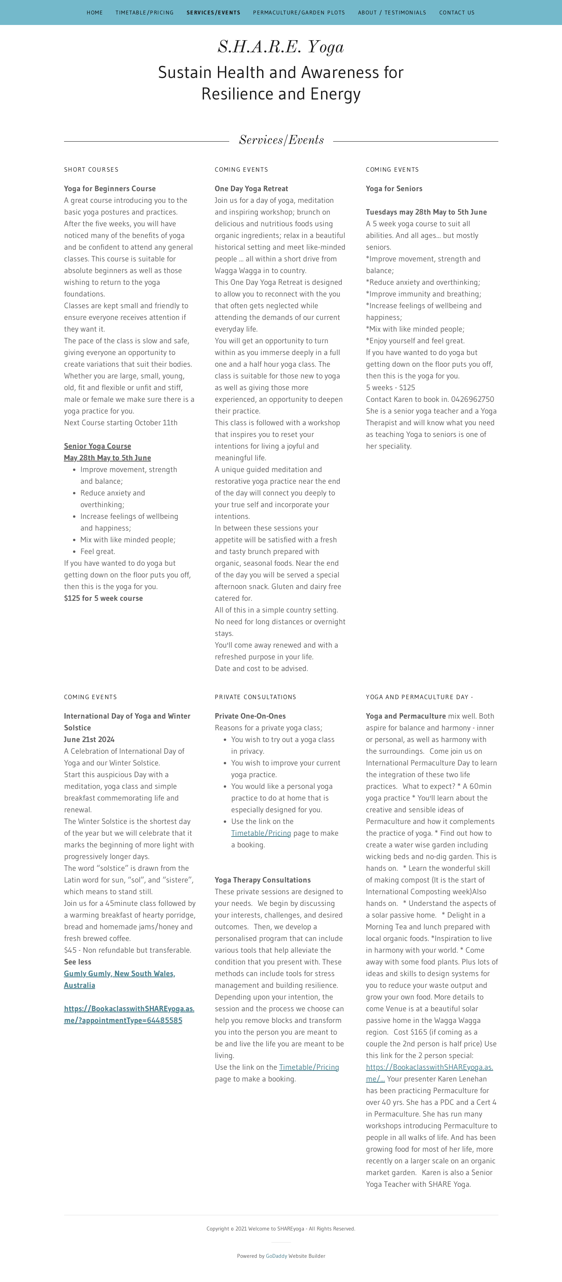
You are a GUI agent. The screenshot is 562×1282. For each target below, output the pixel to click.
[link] (280, 50)
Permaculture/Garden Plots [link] (299, 12)
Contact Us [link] (457, 12)
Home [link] (95, 12)
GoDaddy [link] (276, 1255)
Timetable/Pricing (261, 833)
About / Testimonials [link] (392, 12)
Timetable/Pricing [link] (145, 12)
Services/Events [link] (214, 12)
